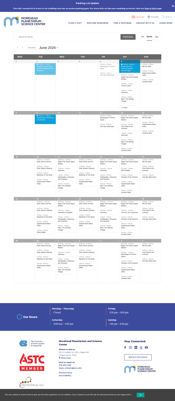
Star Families (125, 170)
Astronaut (124, 92)
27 (122, 199)
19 (101, 157)
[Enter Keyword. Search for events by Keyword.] (67, 37)
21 (143, 157)
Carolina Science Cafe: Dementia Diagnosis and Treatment (45, 68)
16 (38, 157)
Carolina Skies (147, 82)
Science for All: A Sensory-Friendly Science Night (127, 68)
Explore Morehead (98, 23)
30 (38, 241)
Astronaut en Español (65, 212)
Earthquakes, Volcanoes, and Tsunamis (66, 178)
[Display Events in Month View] (149, 37)
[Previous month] (17, 47)
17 (59, 157)
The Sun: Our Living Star (129, 212)
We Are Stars (146, 66)
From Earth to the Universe (127, 127)
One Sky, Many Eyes (107, 75)
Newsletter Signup (138, 357)
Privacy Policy (65, 373)
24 (59, 199)
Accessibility (65, 376)
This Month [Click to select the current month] (31, 48)
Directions (65, 358)
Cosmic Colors (126, 86)
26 (101, 199)
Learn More (165, 23)
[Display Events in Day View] (156, 37)
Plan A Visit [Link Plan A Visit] (150, 8)
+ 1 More (124, 108)
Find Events (128, 37)
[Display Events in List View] (142, 37)
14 (143, 113)
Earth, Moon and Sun (44, 162)
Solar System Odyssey (44, 168)
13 (122, 113)
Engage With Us (145, 23)
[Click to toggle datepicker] (48, 47)
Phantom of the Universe (129, 177)
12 (101, 113)
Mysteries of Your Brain (44, 175)
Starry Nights (41, 232)
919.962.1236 (65, 365)
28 (143, 199)
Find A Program (122, 23)
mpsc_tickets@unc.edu (70, 368)
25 (80, 199)
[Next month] (22, 47)
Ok (140, 395)
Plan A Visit (75, 23)
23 (38, 199)
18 (80, 157)
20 (122, 157)
